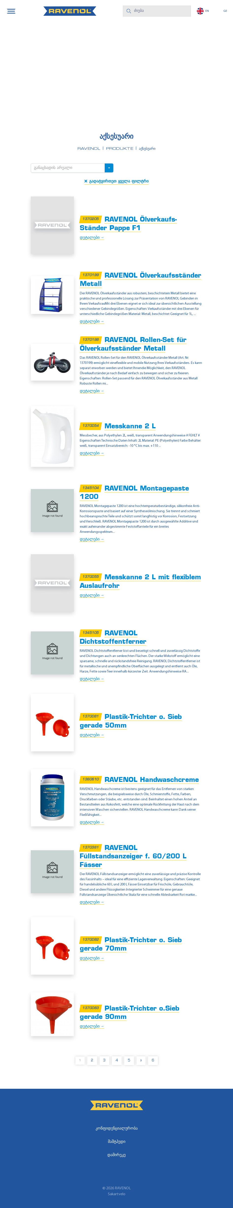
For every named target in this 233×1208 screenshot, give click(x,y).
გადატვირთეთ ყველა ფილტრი (116, 181)
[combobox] (72, 168)
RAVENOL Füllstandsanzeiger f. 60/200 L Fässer (133, 857)
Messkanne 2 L (130, 426)
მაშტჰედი (116, 1142)
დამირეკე (116, 1155)
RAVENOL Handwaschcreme (151, 780)
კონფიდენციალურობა (117, 1129)
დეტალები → (92, 238)
